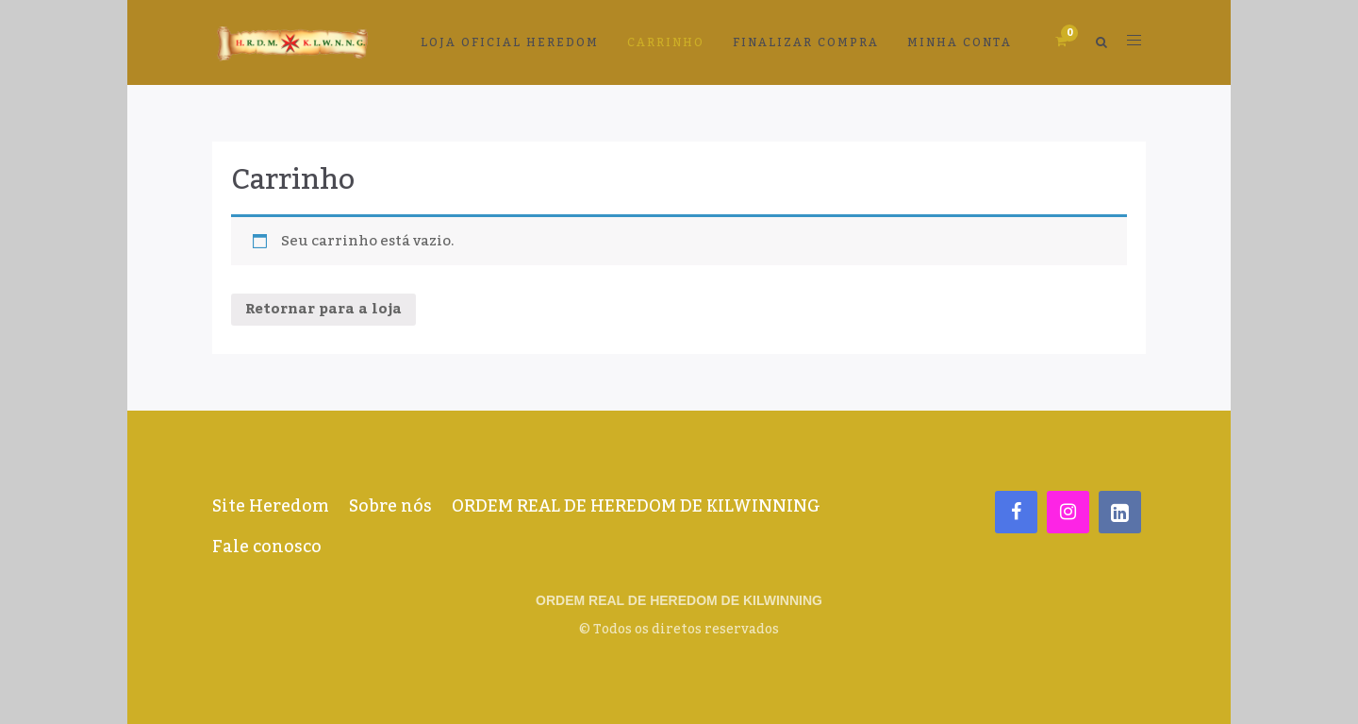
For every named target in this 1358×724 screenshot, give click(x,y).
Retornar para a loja (323, 309)
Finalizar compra (806, 42)
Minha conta (959, 42)
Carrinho (665, 42)
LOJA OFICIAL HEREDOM (510, 42)
